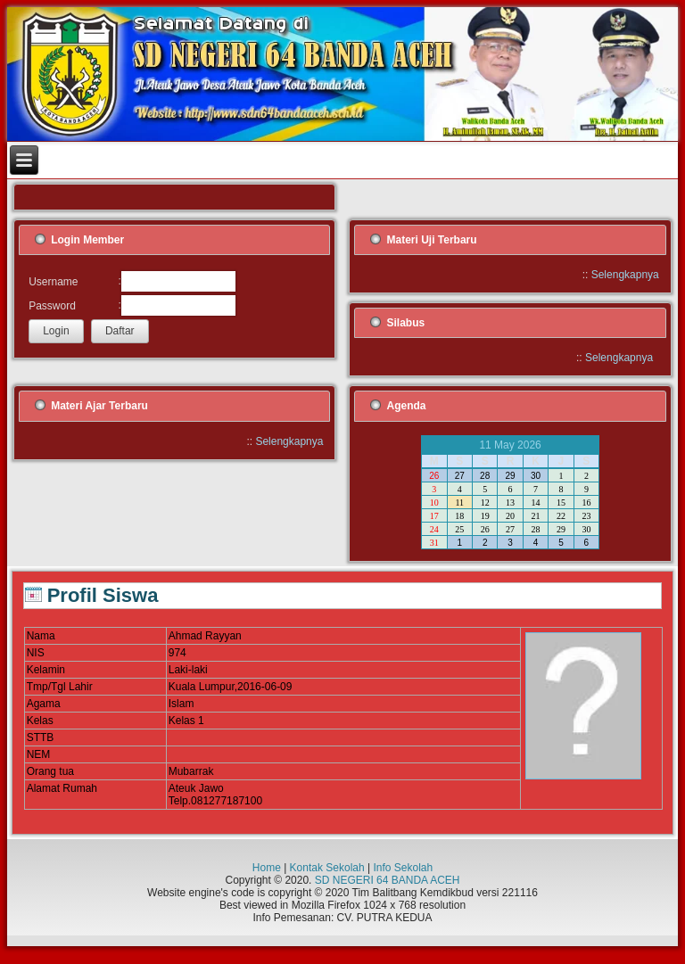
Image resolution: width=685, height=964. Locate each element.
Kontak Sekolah (327, 867)
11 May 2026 (510, 445)
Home (266, 867)
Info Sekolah (403, 867)
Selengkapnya (625, 274)
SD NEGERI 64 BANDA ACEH (387, 880)
